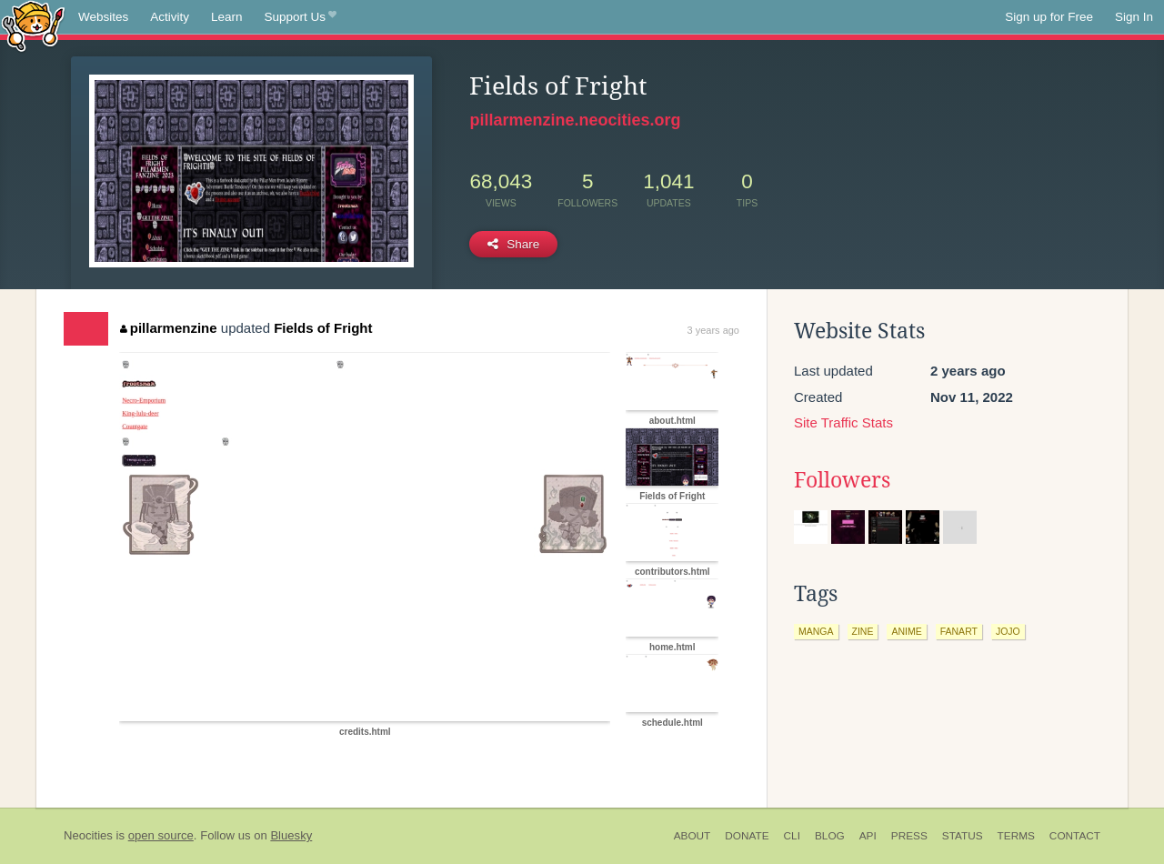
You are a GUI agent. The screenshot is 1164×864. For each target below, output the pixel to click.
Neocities (88, 835)
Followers (842, 480)
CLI (792, 835)
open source (161, 835)
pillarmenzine (168, 328)
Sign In (1134, 17)
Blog (830, 835)
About (692, 835)
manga (816, 631)
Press (909, 835)
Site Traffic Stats (843, 422)
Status (962, 835)
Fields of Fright (323, 328)
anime (906, 631)
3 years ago (713, 330)
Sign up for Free (1049, 17)
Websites (103, 17)
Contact (1074, 835)
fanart (959, 631)
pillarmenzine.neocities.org (574, 120)
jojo (1008, 631)
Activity (169, 17)
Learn (227, 17)
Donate (746, 835)
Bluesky (291, 835)
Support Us (300, 17)
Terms (1016, 835)
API (868, 835)
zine (863, 631)
